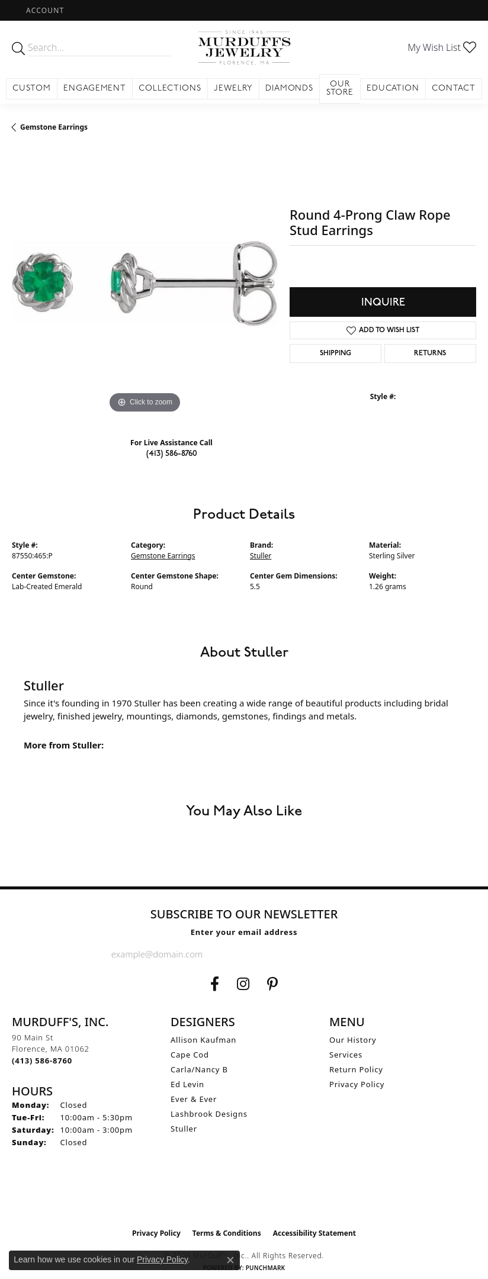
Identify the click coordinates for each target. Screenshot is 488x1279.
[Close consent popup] (230, 1260)
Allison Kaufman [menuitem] (203, 1039)
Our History (353, 1039)
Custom (31, 88)
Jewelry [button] (233, 88)
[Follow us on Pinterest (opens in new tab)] (272, 984)
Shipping (335, 353)
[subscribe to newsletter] (367, 954)
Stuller (260, 556)
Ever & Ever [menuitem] (194, 1099)
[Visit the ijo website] (244, 1197)
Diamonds (289, 88)
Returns (430, 353)
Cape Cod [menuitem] (190, 1054)
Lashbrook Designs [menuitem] (209, 1113)
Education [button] (393, 88)
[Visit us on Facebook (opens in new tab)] (214, 984)
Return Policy (356, 1069)
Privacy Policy (356, 1084)
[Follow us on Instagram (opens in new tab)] (243, 984)
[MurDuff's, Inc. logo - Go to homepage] (243, 47)
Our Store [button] (340, 88)
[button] (44, 10)
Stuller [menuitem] (184, 1128)
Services (345, 1054)
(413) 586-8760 (171, 453)
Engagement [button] (95, 88)
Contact (454, 88)
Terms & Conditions (226, 1233)
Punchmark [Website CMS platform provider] (265, 1268)
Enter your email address (244, 932)
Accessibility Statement (314, 1233)
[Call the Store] (42, 1060)
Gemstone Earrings (54, 127)
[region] (145, 283)
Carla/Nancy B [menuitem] (199, 1069)
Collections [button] (170, 88)
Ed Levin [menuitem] (187, 1084)
